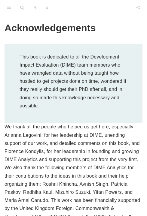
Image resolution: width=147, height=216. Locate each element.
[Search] (22, 7)
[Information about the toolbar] (47, 7)
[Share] (138, 7)
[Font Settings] (35, 7)
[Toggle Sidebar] (9, 7)
